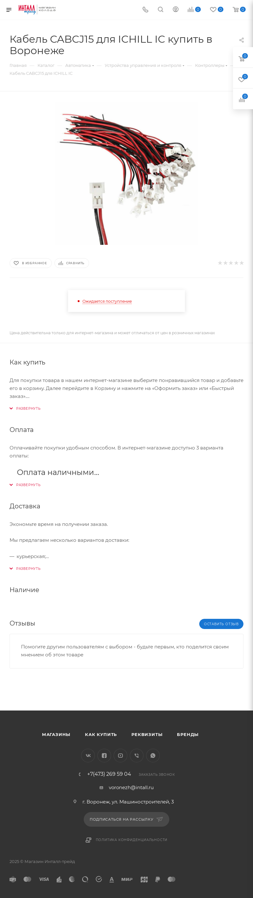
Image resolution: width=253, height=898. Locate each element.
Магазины (56, 734)
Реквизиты (146, 734)
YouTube (120, 755)
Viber (137, 755)
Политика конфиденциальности (132, 840)
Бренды (188, 734)
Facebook (104, 755)
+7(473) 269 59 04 (109, 774)
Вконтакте (88, 755)
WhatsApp (153, 755)
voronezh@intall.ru (131, 787)
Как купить (101, 734)
